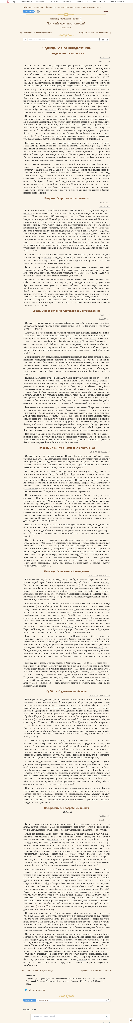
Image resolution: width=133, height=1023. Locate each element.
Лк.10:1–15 (93, 575)
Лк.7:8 (75, 749)
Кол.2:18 (35, 136)
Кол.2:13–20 (104, 62)
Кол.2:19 (70, 170)
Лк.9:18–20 (105, 57)
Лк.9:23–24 (83, 273)
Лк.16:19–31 (104, 816)
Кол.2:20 (28, 213)
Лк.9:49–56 (95, 452)
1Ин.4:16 (63, 830)
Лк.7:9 (93, 797)
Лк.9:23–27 (105, 202)
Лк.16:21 (91, 854)
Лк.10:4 (58, 597)
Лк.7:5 (37, 719)
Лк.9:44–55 (105, 315)
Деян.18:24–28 (30, 488)
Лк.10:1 (105, 582)
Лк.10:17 (98, 647)
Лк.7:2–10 (93, 695)
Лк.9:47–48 (28, 353)
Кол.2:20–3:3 (104, 206)
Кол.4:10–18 (104, 575)
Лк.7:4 (46, 716)
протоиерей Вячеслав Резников (65, 18)
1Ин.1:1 (98, 139)
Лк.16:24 (104, 889)
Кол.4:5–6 (50, 546)
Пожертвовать (29, 11)
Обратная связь (42, 1000)
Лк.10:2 (87, 663)
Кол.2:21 (28, 291)
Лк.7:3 (68, 725)
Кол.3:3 (74, 216)
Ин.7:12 (84, 157)
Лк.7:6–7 (33, 737)
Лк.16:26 (40, 906)
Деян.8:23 (56, 656)
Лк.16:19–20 (53, 839)
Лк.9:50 (37, 465)
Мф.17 (47, 257)
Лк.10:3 (76, 585)
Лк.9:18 (96, 146)
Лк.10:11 (68, 626)
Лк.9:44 (79, 326)
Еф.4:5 (27, 533)
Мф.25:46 (45, 827)
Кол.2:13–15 (103, 77)
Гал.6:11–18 (104, 820)
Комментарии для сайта (16, 1021)
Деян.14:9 (97, 653)
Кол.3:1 (27, 216)
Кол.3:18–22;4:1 (100, 403)
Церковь (42, 518)
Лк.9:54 (55, 549)
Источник (66, 28)
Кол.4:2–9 (105, 452)
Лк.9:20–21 (46, 184)
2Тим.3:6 (80, 173)
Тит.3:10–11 (44, 566)
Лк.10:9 (71, 615)
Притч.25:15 (66, 416)
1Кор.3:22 (104, 228)
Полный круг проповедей (66, 23)
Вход (106, 11)
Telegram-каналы (36, 990)
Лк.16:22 (48, 865)
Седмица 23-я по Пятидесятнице (94, 33)
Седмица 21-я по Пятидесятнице (37, 33)
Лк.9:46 (77, 341)
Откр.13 (53, 521)
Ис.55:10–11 (68, 784)
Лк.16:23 (93, 865)
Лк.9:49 (61, 365)
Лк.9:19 (63, 154)
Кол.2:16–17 (50, 109)
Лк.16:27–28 (67, 919)
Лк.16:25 (62, 898)
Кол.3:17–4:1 (104, 319)
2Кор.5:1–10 (104, 695)
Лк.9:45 (39, 329)
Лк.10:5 (40, 606)
